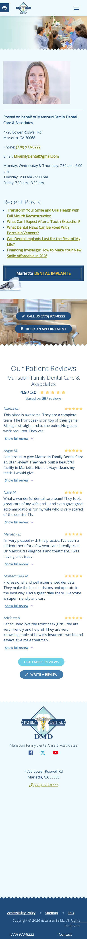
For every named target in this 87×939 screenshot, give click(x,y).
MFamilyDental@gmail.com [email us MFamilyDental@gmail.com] (36, 156)
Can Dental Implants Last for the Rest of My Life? (43, 241)
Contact (65, 934)
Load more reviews (41, 662)
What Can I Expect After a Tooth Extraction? (43, 221)
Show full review (16, 439)
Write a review (41, 674)
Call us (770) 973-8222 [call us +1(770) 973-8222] (43, 316)
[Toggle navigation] (76, 7)
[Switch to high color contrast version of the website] (4, 7)
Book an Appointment (43, 329)
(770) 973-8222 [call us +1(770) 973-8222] (22, 934)
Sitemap (51, 912)
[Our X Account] (43, 752)
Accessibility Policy (21, 912)
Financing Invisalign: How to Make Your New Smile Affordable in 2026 (44, 253)
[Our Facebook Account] (30, 752)
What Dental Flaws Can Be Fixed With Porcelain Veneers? (38, 230)
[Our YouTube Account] (55, 752)
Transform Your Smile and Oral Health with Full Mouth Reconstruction (43, 213)
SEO (71, 912)
